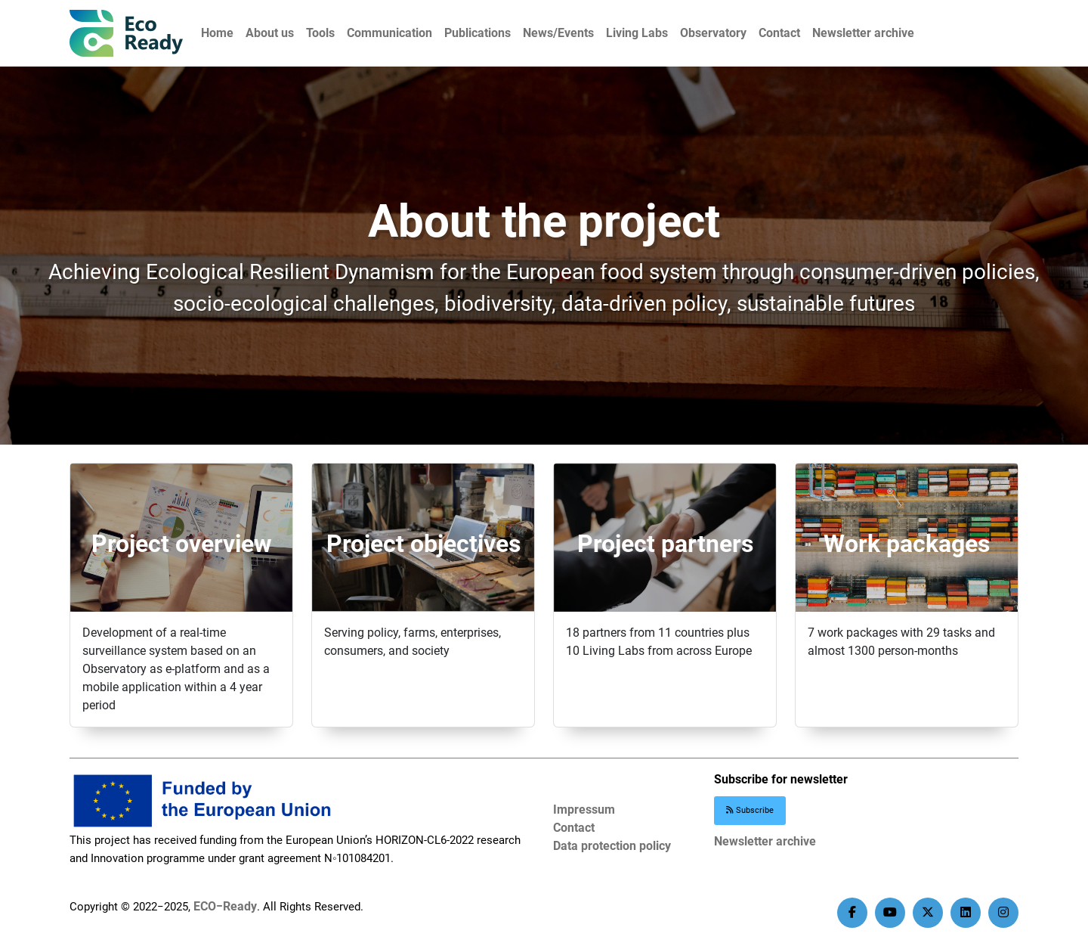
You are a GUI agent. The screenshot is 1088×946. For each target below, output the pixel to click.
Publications (477, 33)
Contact (779, 33)
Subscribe (750, 810)
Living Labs (637, 33)
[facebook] (852, 913)
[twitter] (928, 913)
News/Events (558, 33)
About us (270, 33)
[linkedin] (965, 913)
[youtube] (890, 913)
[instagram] (1003, 913)
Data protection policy (612, 846)
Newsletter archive (863, 33)
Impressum (584, 809)
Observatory (713, 33)
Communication (389, 33)
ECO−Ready (225, 906)
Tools (320, 33)
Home (217, 33)
